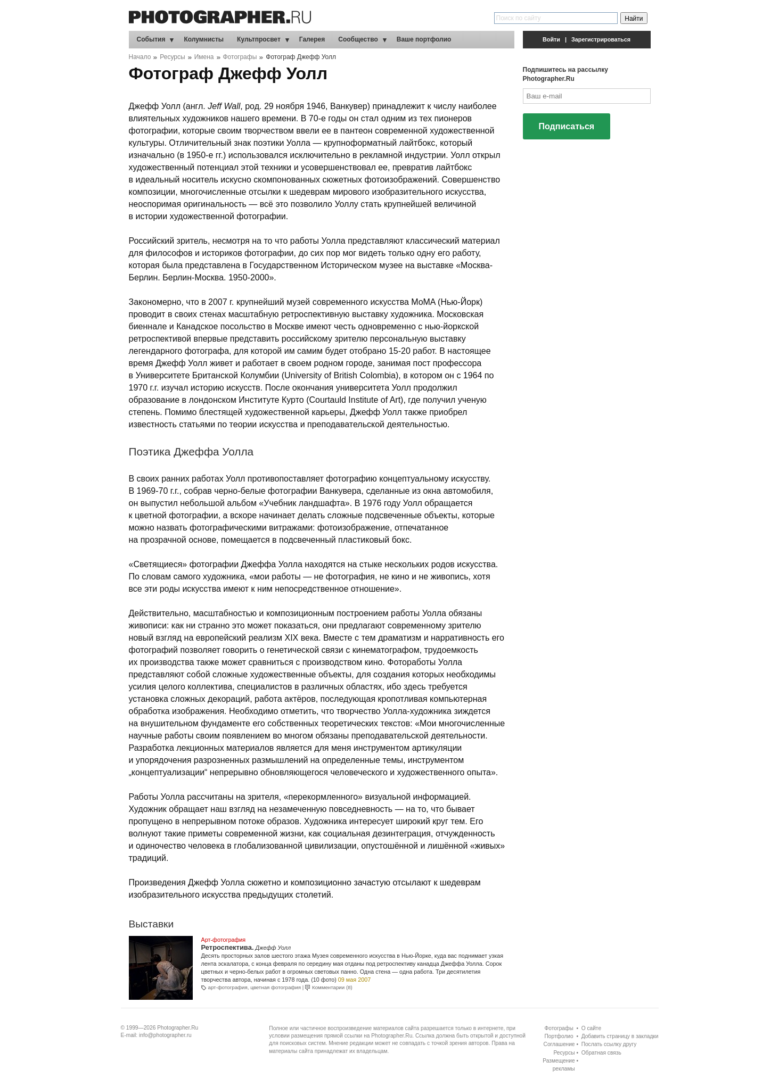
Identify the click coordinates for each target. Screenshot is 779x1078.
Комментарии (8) (332, 987)
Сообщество (358, 39)
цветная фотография (275, 987)
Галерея (312, 39)
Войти (551, 39)
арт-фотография (228, 987)
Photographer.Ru (177, 1028)
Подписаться (567, 126)
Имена (204, 57)
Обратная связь (601, 1053)
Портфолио (558, 1036)
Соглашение (559, 1044)
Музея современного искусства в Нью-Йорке (371, 955)
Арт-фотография (223, 939)
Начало (140, 57)
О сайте (591, 1028)
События (151, 39)
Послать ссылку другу (609, 1044)
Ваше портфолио (424, 39)
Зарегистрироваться (600, 39)
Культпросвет (259, 39)
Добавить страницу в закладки (620, 1036)
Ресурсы (172, 57)
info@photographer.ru (165, 1035)
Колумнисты (204, 39)
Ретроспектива (226, 947)
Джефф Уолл (273, 947)
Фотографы (240, 57)
